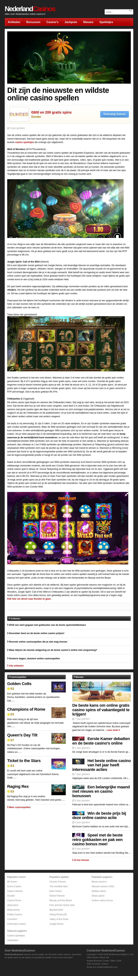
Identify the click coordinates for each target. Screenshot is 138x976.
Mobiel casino (99, 891)
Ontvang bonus (115, 114)
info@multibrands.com (106, 967)
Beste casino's (99, 881)
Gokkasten (12, 940)
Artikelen (14, 22)
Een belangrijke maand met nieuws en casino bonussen (101, 791)
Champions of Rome (26, 709)
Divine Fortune (57, 895)
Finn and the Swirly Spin (62, 905)
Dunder (36, 116)
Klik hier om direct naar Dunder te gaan (29, 598)
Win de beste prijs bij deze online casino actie (99, 815)
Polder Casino (14, 914)
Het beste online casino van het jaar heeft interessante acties (101, 765)
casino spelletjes (24, 142)
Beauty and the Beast (60, 900)
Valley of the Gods (58, 919)
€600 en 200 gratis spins (51, 112)
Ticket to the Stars (24, 760)
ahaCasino (12, 905)
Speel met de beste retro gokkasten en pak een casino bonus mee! (97, 839)
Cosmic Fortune (57, 881)
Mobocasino (13, 909)
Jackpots (71, 22)
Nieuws (88, 22)
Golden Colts (19, 683)
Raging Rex (18, 786)
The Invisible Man (58, 886)
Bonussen (33, 22)
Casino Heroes (15, 891)
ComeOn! (12, 919)
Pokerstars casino (16, 923)
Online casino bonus (102, 900)
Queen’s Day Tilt (22, 735)
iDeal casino (98, 895)
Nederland (30, 9)
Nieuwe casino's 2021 (103, 886)
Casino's (52, 22)
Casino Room (14, 900)
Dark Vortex (55, 891)
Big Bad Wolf (56, 909)
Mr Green (12, 881)
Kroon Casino (14, 886)
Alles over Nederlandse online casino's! (25, 14)
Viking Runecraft (57, 914)
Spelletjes (106, 22)
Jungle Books (56, 923)
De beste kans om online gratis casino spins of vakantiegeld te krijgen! (101, 709)
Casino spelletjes (16, 935)
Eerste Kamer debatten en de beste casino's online (101, 740)
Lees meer (112, 730)
